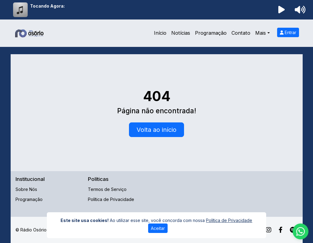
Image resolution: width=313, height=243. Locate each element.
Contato (240, 33)
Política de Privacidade (111, 199)
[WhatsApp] (300, 231)
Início (160, 33)
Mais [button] (260, 33)
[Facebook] (281, 230)
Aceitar (158, 228)
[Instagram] (268, 230)
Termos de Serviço (107, 189)
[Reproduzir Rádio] (281, 9)
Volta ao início (156, 129)
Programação (211, 33)
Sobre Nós (26, 189)
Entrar (288, 32)
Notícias (180, 33)
